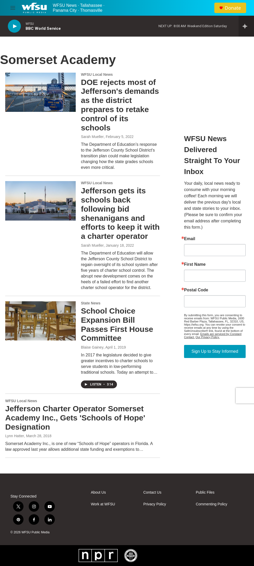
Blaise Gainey (92, 347)
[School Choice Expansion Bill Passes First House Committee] (40, 320)
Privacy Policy (154, 504)
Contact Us (152, 492)
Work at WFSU (103, 504)
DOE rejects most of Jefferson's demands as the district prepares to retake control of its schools (120, 105)
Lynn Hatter (14, 436)
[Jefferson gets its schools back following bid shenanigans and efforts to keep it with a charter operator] (40, 200)
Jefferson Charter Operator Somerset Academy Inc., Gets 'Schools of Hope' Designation (75, 417)
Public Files (205, 492)
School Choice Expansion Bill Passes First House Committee (117, 324)
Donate (233, 8)
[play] (14, 26)
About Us (98, 492)
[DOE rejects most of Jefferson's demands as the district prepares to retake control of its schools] (40, 92)
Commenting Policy (211, 504)
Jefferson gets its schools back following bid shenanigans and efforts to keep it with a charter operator (120, 213)
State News (91, 303)
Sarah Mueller (92, 137)
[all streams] (246, 26)
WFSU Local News (97, 74)
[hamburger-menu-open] (13, 8)
